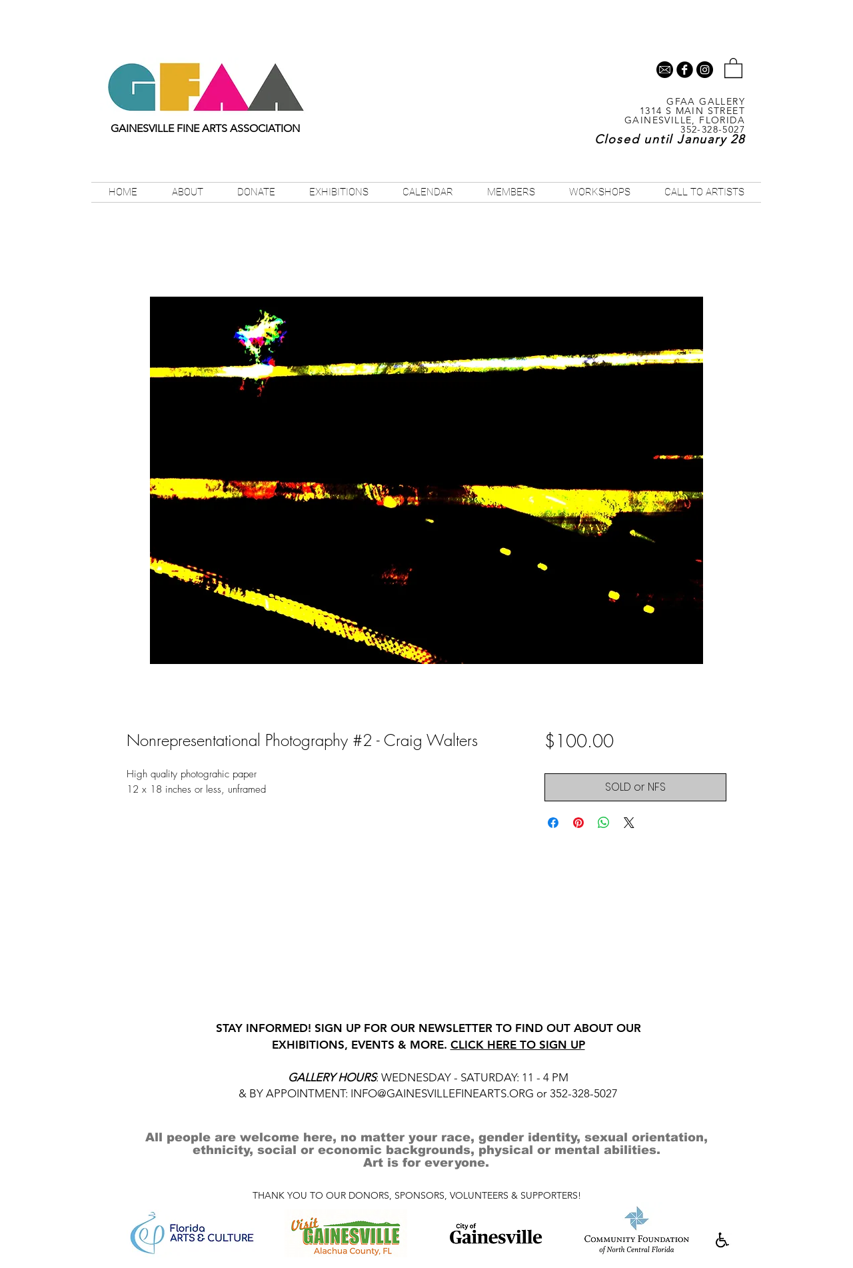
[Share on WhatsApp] (604, 823)
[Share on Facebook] (553, 823)
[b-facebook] (684, 69)
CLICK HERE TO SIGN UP (517, 1044)
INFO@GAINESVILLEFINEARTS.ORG (442, 1093)
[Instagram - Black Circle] (704, 69)
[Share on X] (629, 823)
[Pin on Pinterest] (578, 823)
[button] (733, 67)
